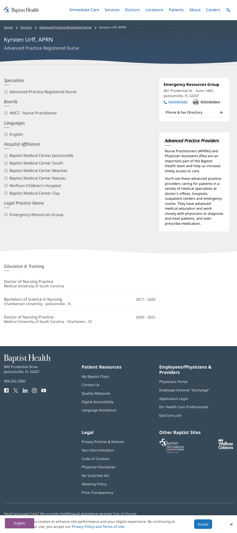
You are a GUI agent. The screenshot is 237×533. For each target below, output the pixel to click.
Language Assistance (99, 410)
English (19, 523)
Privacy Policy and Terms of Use (98, 526)
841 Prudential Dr (189, 93)
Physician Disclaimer (99, 467)
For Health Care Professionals (183, 407)
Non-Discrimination (98, 450)
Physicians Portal (173, 381)
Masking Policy (94, 484)
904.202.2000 (14, 381)
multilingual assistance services (86, 513)
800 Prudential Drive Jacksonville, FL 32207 (21, 369)
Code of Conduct (95, 458)
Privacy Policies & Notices (103, 441)
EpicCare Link (170, 415)
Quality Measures (96, 393)
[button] (84, 10)
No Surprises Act (95, 475)
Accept (203, 524)
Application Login (173, 398)
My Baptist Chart (95, 376)
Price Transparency (97, 492)
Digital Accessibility (97, 401)
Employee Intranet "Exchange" (184, 390)
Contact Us (90, 384)
